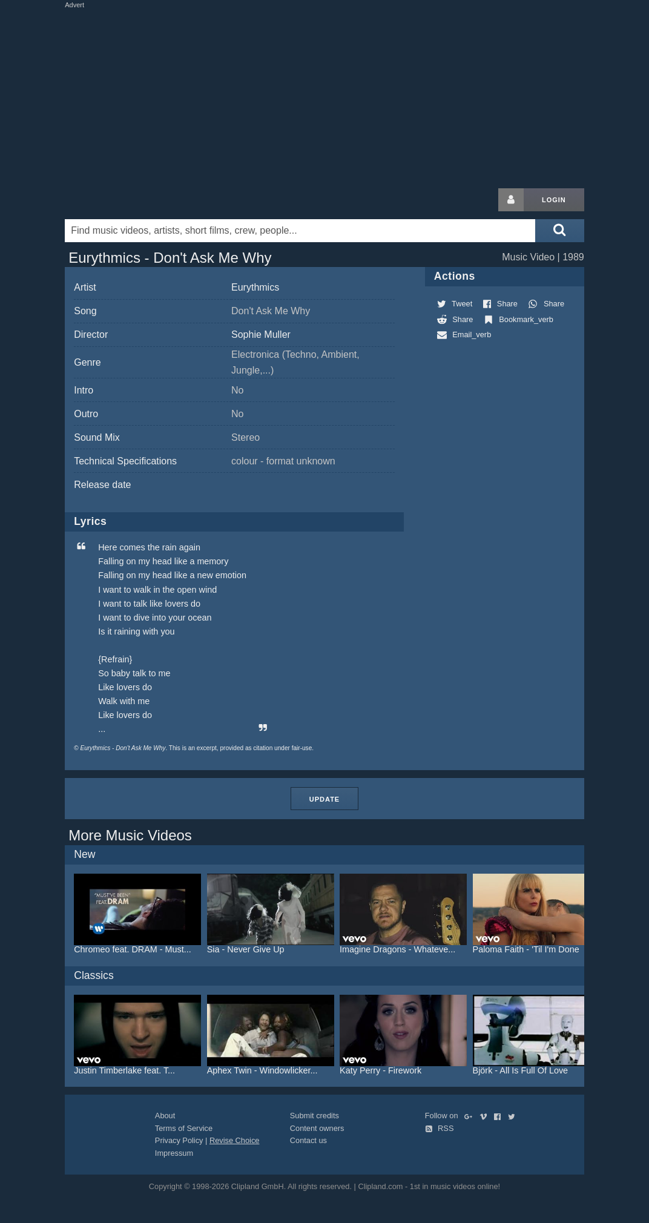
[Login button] (511, 199)
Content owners (317, 1128)
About (165, 1115)
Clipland (128, 199)
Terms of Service (183, 1128)
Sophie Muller (261, 334)
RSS (439, 1128)
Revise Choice (234, 1140)
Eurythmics (255, 287)
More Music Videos (130, 835)
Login (554, 199)
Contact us (308, 1140)
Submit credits (314, 1115)
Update (324, 799)
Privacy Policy (179, 1140)
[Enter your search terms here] (300, 230)
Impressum (174, 1153)
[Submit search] (559, 230)
